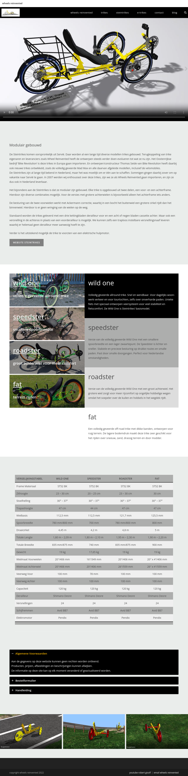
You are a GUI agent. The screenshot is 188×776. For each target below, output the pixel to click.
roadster (26, 350)
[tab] (94, 662)
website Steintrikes (26, 242)
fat (17, 384)
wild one (26, 282)
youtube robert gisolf (140, 772)
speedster (28, 316)
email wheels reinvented (166, 772)
